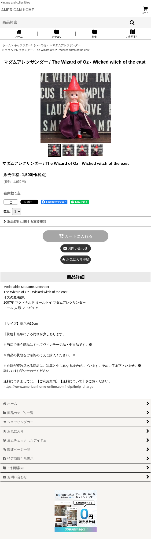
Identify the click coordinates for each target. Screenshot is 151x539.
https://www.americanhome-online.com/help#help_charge (48, 386)
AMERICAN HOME (17, 10)
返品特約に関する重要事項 (25, 221)
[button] (55, 150)
